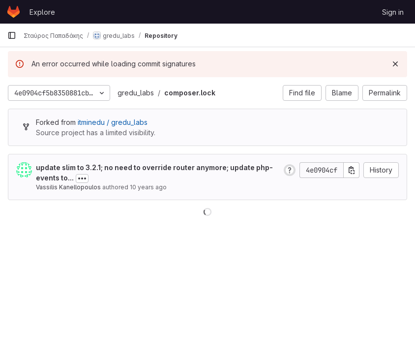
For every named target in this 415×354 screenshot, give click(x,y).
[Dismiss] (395, 64)
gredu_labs (136, 92)
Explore (42, 12)
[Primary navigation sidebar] (12, 35)
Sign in (393, 12)
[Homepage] (13, 12)
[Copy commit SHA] (351, 170)
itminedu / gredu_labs (113, 122)
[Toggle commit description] (82, 178)
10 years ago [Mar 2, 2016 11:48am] (148, 187)
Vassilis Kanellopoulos (68, 187)
